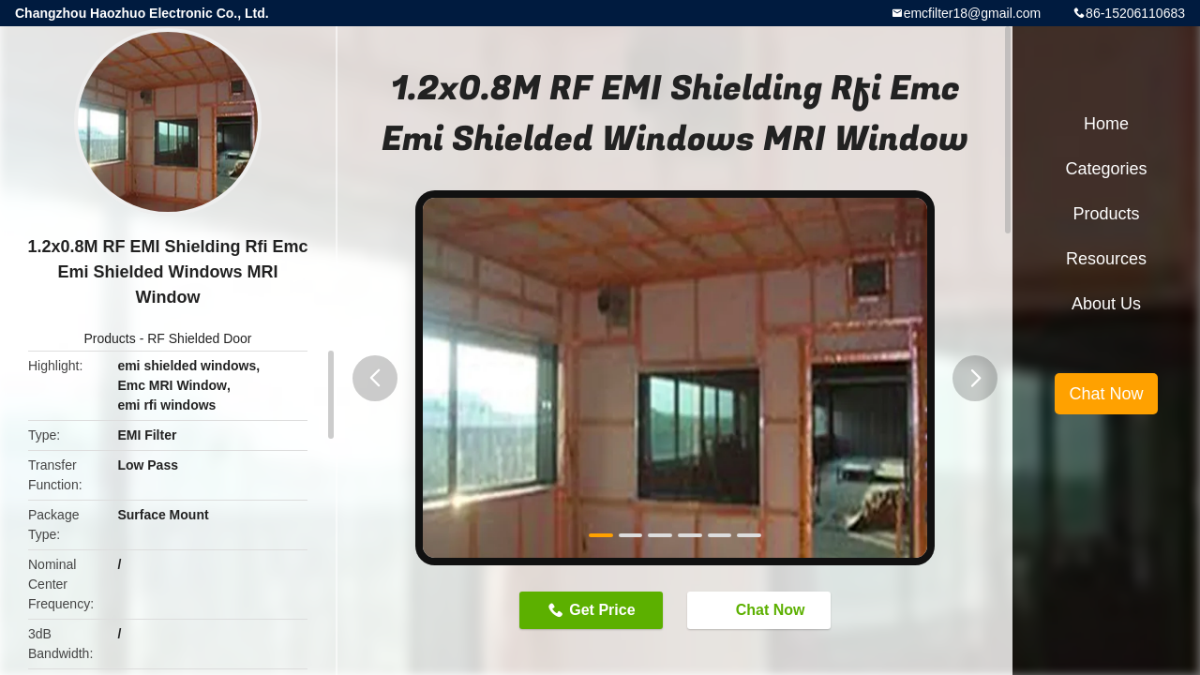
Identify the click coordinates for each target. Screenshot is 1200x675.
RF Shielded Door (199, 338)
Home (1106, 123)
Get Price (602, 610)
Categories (1106, 168)
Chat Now (761, 609)
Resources (1106, 258)
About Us (1106, 303)
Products (110, 338)
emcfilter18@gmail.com (972, 13)
